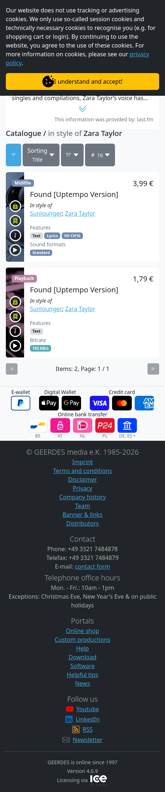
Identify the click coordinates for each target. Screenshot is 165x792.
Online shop (82, 631)
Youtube (87, 709)
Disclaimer (82, 479)
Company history (82, 497)
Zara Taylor (80, 213)
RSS (87, 729)
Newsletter (87, 740)
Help (82, 648)
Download (82, 657)
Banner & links (82, 515)
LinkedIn (88, 719)
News (82, 683)
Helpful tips (82, 675)
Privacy (82, 488)
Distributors (82, 523)
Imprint (82, 462)
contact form (92, 566)
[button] (82, 217)
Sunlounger (46, 213)
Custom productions (83, 640)
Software (82, 666)
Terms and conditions (82, 471)
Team (82, 506)
